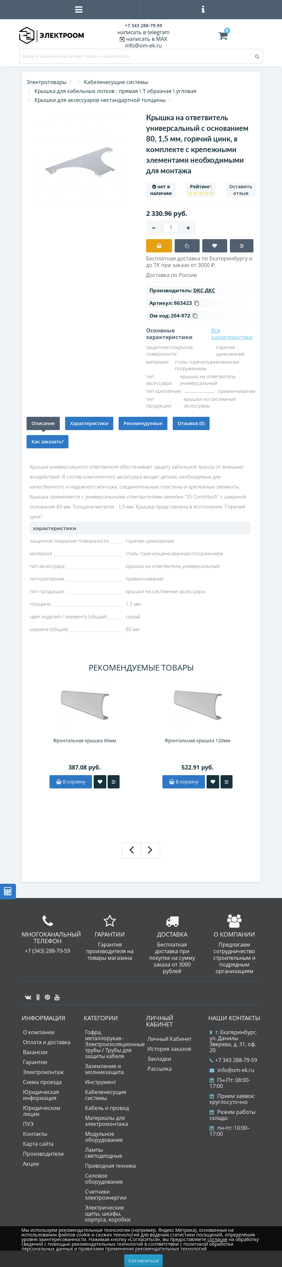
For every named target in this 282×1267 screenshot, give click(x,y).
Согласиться (143, 1260)
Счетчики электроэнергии (106, 1194)
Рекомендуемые (143, 423)
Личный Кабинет (169, 1038)
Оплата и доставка (46, 1042)
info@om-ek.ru (143, 45)
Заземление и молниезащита (104, 1069)
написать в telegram (144, 32)
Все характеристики (232, 333)
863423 (186, 303)
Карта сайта (38, 1143)
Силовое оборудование (104, 1178)
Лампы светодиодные (103, 1152)
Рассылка (159, 1068)
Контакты (35, 1133)
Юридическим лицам (41, 1111)
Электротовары (47, 82)
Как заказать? (47, 441)
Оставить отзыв (240, 189)
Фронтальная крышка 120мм (198, 740)
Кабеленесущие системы (105, 1095)
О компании (38, 1032)
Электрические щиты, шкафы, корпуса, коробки (108, 1213)
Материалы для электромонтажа (106, 1121)
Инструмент (100, 1082)
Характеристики (89, 423)
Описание (43, 423)
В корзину (70, 781)
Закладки (159, 1058)
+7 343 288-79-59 (233, 1060)
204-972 (184, 315)
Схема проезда (42, 1082)
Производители (43, 1153)
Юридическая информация (41, 1095)
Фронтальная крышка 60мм (84, 740)
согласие (217, 1239)
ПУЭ (28, 1124)
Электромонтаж (43, 1072)
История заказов (169, 1048)
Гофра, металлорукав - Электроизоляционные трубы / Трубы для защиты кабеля (115, 1044)
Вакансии (35, 1052)
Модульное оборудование (104, 1136)
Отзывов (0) (191, 423)
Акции (31, 1163)
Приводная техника (110, 1165)
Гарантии (35, 1062)
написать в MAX (146, 39)
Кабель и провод (107, 1108)
